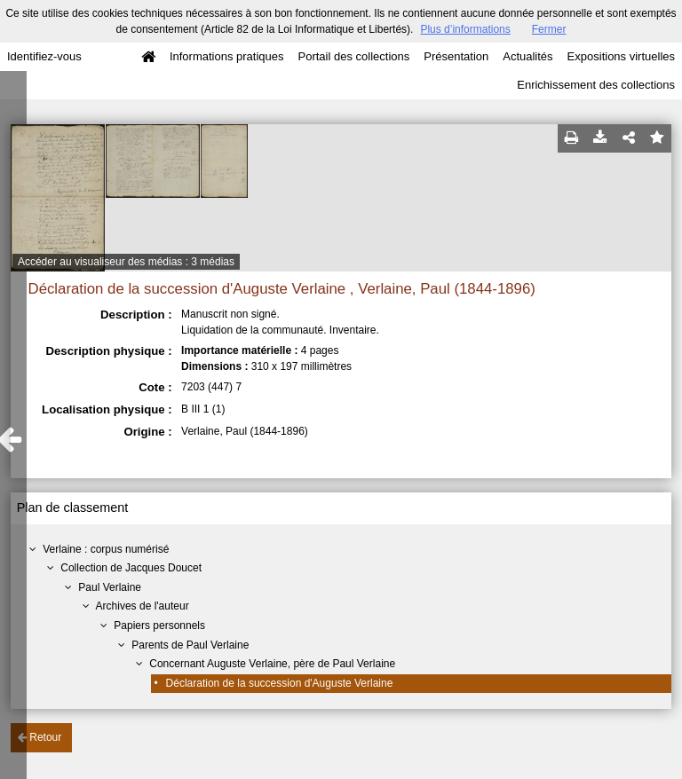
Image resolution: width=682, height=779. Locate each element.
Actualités (527, 56)
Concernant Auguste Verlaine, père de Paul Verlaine (272, 663)
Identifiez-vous (44, 56)
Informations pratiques (227, 56)
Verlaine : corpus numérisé (106, 549)
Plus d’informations (465, 29)
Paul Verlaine (109, 587)
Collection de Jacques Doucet (131, 568)
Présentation (456, 56)
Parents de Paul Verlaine (190, 645)
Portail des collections (354, 56)
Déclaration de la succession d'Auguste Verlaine (279, 683)
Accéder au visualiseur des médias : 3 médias (126, 262)
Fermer (549, 29)
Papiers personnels (159, 625)
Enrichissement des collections (596, 84)
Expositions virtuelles (621, 56)
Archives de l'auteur (142, 606)
